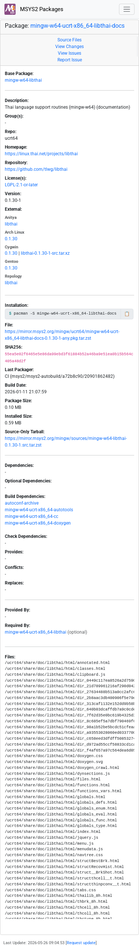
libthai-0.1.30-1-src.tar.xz (45, 253)
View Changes (69, 46)
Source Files (69, 40)
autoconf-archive (22, 503)
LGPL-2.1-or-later (21, 184)
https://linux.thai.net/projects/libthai (41, 153)
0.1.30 (11, 238)
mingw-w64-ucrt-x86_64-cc (31, 516)
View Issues (69, 53)
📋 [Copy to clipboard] (127, 313)
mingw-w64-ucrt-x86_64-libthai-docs (77, 25)
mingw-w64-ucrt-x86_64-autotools (39, 509)
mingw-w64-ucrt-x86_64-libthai (35, 632)
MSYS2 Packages (33, 9)
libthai (11, 224)
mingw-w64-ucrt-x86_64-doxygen (38, 523)
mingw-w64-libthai (23, 80)
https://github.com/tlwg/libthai (36, 169)
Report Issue (69, 59)
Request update (81, 942)
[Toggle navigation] (127, 9)
